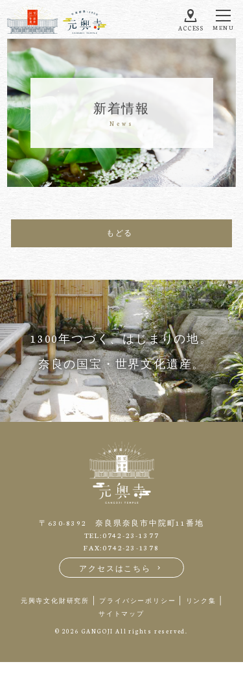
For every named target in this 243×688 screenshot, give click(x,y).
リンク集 (201, 600)
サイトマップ (121, 613)
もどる (119, 233)
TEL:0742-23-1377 (121, 535)
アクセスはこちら (121, 568)
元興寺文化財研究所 (55, 600)
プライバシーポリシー (137, 600)
